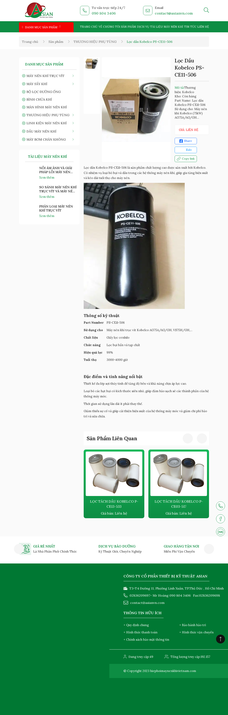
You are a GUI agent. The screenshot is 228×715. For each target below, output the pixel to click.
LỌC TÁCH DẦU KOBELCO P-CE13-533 (114, 504)
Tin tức (190, 26)
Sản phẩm (128, 26)
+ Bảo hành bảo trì (192, 625)
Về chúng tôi (109, 26)
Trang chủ (89, 26)
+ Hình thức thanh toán (140, 632)
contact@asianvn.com (174, 13)
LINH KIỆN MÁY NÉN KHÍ (46, 123)
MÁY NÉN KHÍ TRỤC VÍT (45, 76)
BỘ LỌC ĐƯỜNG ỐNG (43, 92)
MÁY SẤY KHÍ (36, 84)
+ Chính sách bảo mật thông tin (146, 639)
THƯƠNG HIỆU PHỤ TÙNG (95, 42)
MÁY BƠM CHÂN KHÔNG (46, 139)
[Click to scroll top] (220, 639)
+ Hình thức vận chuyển (196, 632)
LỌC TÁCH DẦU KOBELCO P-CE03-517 (179, 504)
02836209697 (140, 595)
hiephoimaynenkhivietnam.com (173, 671)
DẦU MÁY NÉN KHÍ (41, 131)
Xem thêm (46, 177)
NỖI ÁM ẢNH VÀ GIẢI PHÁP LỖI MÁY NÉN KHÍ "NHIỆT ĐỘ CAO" (55, 170)
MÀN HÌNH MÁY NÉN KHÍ (46, 107)
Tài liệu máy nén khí (166, 26)
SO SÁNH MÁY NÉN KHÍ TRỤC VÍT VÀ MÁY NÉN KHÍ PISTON (58, 189)
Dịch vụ (143, 26)
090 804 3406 (104, 13)
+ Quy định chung (136, 625)
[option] (92, 64)
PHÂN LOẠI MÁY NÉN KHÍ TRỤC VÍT (56, 208)
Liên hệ (203, 26)
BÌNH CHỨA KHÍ (39, 99)
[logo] (39, 11)
